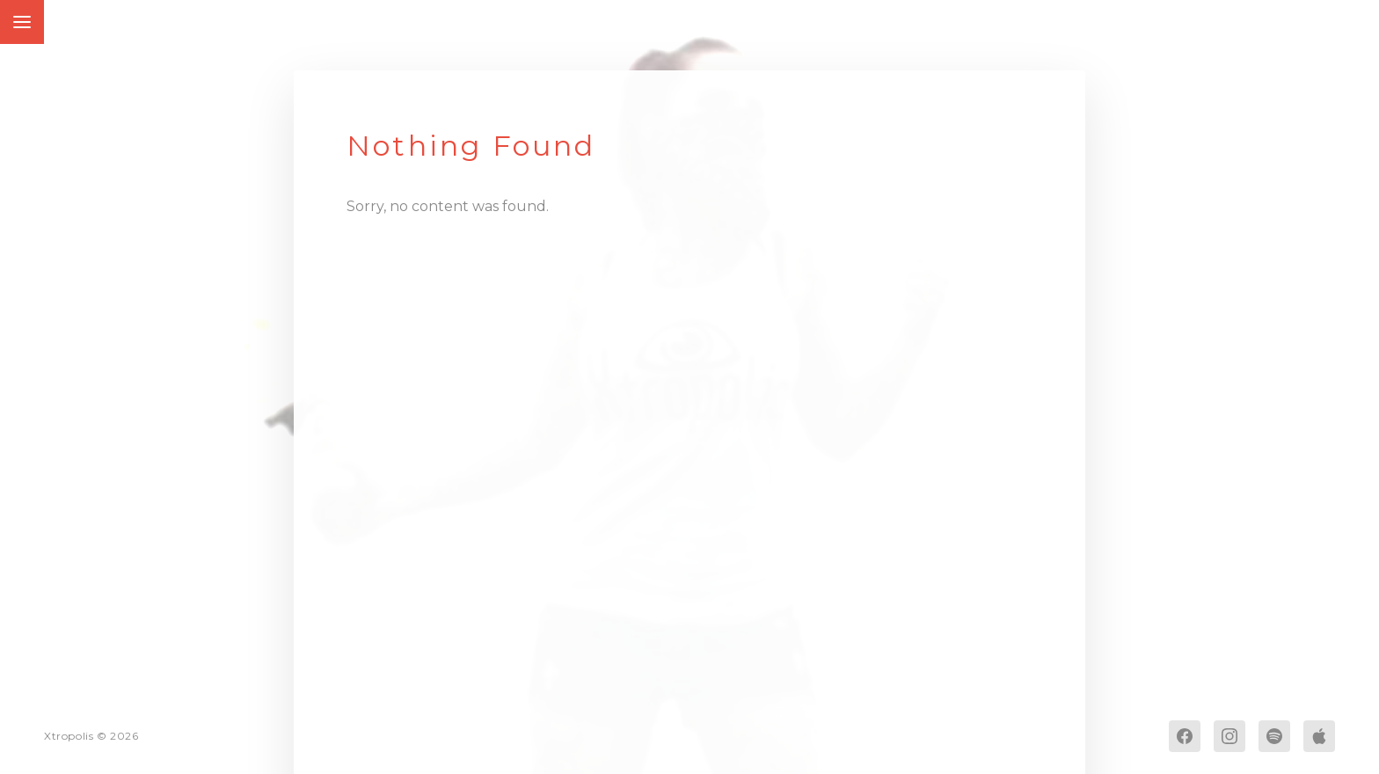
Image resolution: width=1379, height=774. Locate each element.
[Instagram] (1229, 736)
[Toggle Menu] (22, 22)
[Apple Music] (1319, 736)
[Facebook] (1184, 736)
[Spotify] (1274, 736)
